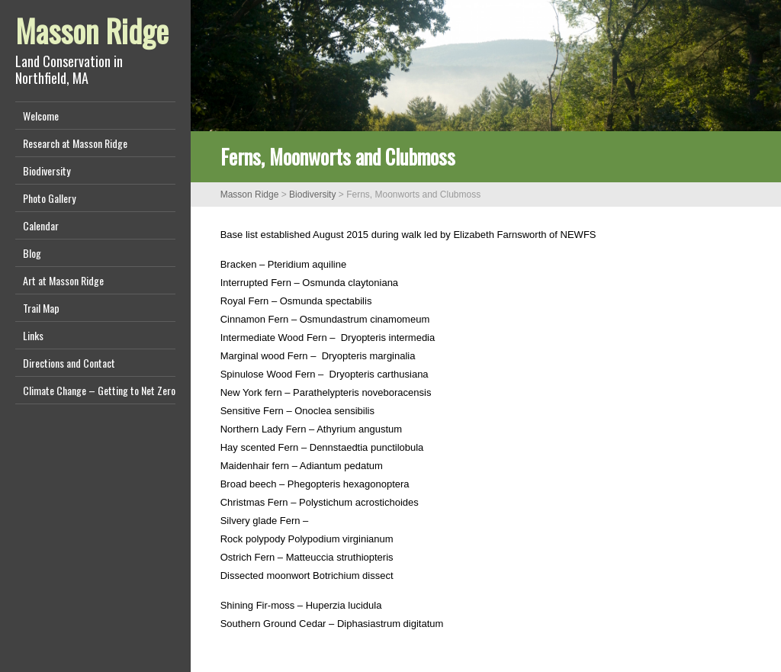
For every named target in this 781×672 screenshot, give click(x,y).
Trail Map (41, 308)
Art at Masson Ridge (63, 280)
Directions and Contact (69, 363)
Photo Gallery (49, 198)
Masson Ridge (92, 30)
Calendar (41, 225)
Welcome (41, 116)
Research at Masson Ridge (75, 143)
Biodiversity (46, 170)
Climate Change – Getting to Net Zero (99, 390)
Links (33, 335)
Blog (32, 253)
